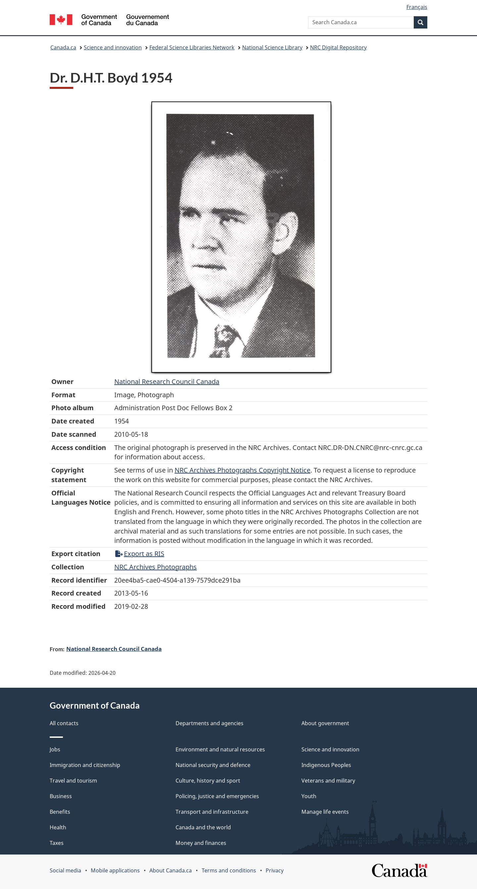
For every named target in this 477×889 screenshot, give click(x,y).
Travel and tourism (73, 780)
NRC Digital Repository (338, 47)
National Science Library (272, 47)
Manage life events (325, 811)
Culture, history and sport (208, 780)
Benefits (60, 811)
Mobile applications (115, 870)
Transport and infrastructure (212, 811)
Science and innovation (113, 47)
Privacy (275, 870)
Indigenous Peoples (326, 765)
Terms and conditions (229, 870)
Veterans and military (328, 780)
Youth (308, 796)
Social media (65, 870)
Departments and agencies (209, 723)
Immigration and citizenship (85, 765)
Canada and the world (203, 827)
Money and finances (201, 843)
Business (61, 796)
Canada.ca (63, 47)
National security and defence (213, 765)
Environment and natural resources (220, 749)
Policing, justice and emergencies (217, 796)
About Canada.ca (170, 870)
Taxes (57, 843)
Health (58, 827)
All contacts (64, 723)
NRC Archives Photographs (155, 566)
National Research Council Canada (166, 381)
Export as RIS (139, 553)
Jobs (55, 749)
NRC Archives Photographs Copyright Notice (242, 470)
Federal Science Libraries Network (192, 47)
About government (325, 723)
